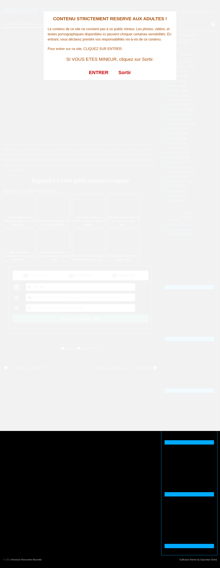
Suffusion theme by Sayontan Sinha (198, 559)
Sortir (124, 72)
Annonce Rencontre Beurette (26, 559)
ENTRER (98, 72)
